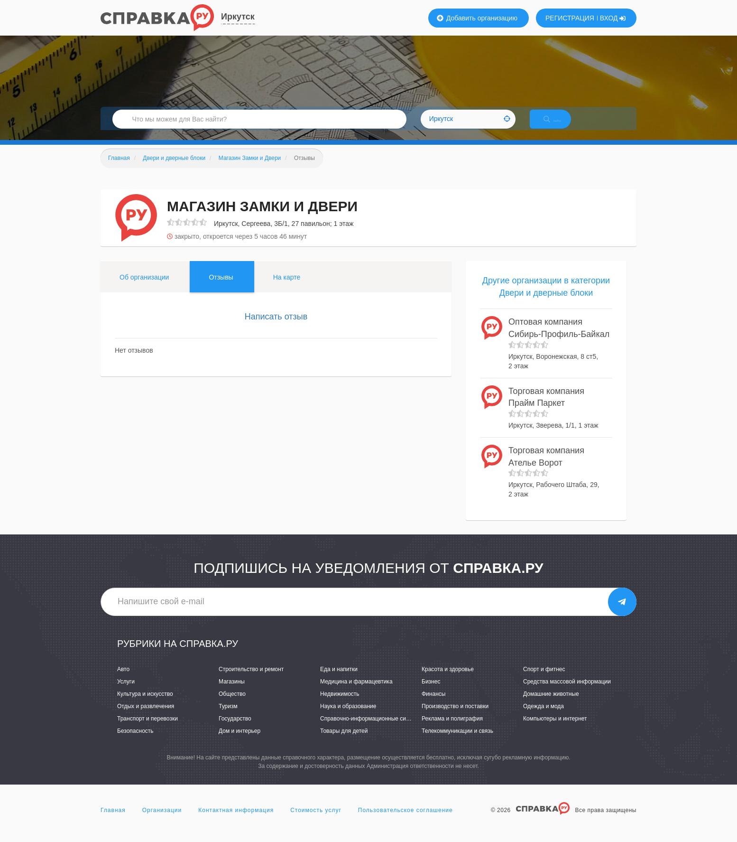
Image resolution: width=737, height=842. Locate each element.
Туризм (228, 716)
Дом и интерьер (239, 741)
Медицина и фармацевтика (356, 691)
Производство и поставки (455, 716)
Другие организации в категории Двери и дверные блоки (546, 297)
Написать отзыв (276, 326)
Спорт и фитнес (544, 679)
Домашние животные (551, 704)
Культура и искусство (145, 704)
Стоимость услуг (315, 820)
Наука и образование (348, 716)
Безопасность (135, 741)
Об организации (144, 287)
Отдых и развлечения (145, 716)
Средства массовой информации (567, 691)
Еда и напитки (339, 679)
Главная (113, 820)
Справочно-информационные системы (371, 728)
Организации (162, 820)
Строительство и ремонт (251, 679)
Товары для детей (344, 741)
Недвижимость (339, 704)
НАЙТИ (560, 126)
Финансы (433, 704)
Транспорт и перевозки (147, 728)
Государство (235, 728)
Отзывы (221, 287)
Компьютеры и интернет (555, 728)
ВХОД (613, 18)
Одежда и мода (543, 716)
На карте (287, 287)
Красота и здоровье (448, 679)
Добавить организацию (477, 18)
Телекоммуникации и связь (457, 741)
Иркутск (238, 16)
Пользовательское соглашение (405, 820)
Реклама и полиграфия (452, 728)
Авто (123, 679)
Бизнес (431, 691)
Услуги (126, 691)
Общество (232, 704)
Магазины (232, 691)
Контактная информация (236, 820)
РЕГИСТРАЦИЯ (569, 18)
